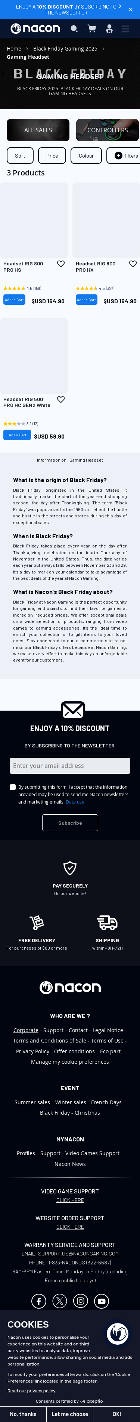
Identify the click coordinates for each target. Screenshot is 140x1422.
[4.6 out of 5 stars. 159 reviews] (24, 288)
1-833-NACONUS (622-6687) (79, 1262)
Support (53, 1030)
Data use (75, 802)
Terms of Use (107, 1040)
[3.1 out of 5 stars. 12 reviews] (24, 423)
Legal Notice (108, 1030)
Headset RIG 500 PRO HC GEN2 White (26, 402)
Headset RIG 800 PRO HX (95, 267)
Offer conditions (74, 1051)
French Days (106, 1102)
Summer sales (32, 1102)
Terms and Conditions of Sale (49, 1040)
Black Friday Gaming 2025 (66, 48)
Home (15, 48)
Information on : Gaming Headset (70, 459)
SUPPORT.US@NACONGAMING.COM (78, 1253)
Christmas (87, 1112)
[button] (61, 264)
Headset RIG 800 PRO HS (23, 267)
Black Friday (55, 1112)
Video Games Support (92, 1153)
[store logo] (35, 28)
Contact (78, 1030)
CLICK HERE (70, 1200)
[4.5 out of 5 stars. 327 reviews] (97, 288)
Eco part (110, 1051)
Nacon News (70, 1163)
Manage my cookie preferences (70, 1061)
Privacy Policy (32, 1051)
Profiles (26, 1153)
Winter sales (70, 1102)
